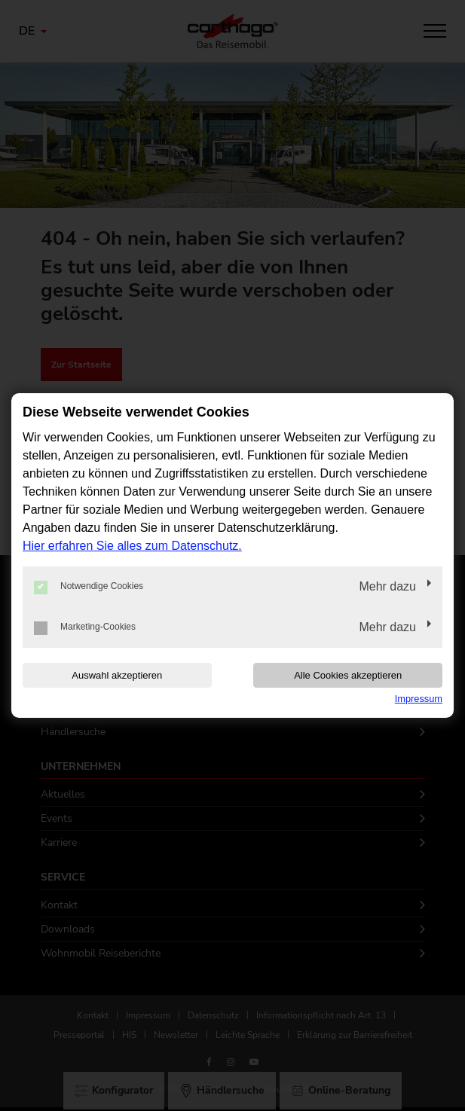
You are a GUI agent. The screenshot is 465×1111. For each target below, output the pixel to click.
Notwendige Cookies (88, 587)
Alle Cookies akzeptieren (348, 675)
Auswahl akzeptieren (117, 675)
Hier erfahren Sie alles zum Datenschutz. (132, 545)
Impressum (418, 698)
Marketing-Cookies (85, 627)
